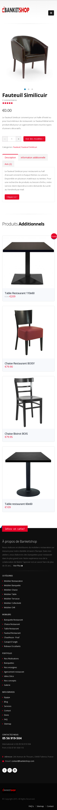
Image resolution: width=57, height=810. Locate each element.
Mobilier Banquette (12, 585)
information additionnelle (33, 157)
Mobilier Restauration (13, 581)
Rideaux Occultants (12, 646)
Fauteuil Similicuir (29, 147)
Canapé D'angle (11, 642)
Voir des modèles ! (34, 138)
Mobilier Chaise (11, 590)
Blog (6, 701)
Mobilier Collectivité (12, 603)
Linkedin (15, 770)
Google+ (9, 770)
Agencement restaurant (14, 672)
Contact (7, 710)
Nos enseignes (10, 667)
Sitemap (7, 724)
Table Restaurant (11, 628)
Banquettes (9, 663)
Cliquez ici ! (12, 196)
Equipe (7, 697)
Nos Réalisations (11, 658)
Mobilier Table (10, 594)
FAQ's (31, 806)
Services (7, 706)
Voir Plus (18, 565)
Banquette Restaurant (13, 620)
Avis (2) (8, 164)
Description (10, 157)
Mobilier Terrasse (12, 598)
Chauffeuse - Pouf (11, 637)
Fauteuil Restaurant (12, 633)
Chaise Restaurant (12, 624)
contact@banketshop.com (22, 761)
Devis (6, 715)
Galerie (7, 685)
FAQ (6, 719)
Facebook (4, 770)
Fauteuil (16, 147)
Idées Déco (9, 676)
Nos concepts (10, 680)
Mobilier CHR (9, 607)
